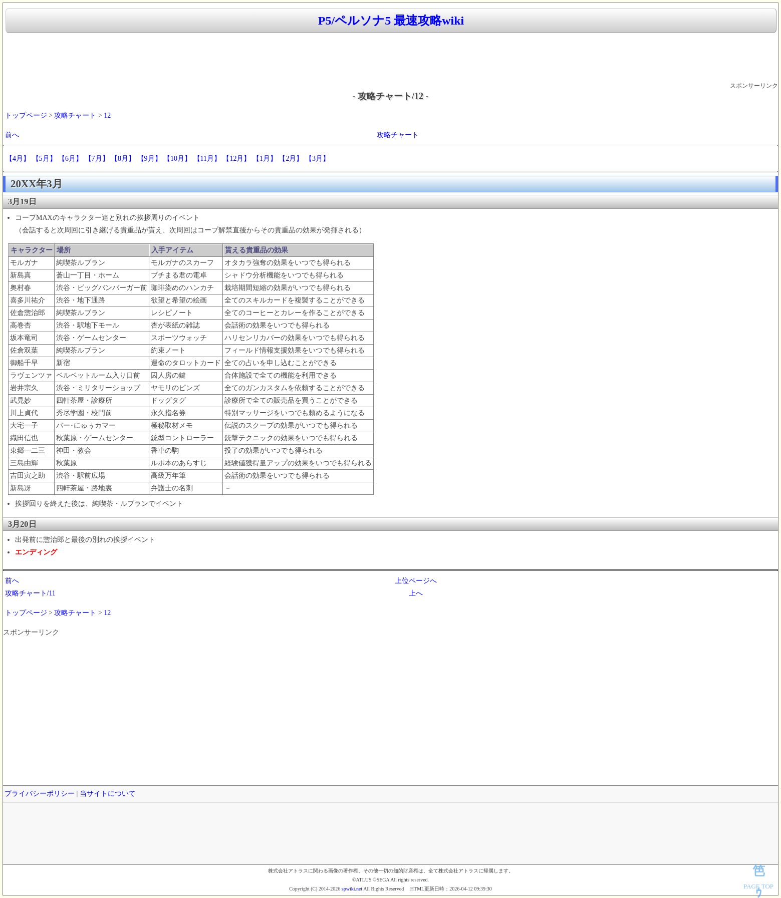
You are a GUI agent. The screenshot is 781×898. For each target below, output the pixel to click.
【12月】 (236, 158)
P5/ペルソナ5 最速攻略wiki (391, 20)
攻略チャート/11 (30, 593)
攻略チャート (75, 115)
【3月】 (317, 158)
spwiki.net (352, 888)
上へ (416, 593)
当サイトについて (108, 793)
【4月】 (18, 158)
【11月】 (207, 158)
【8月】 (123, 158)
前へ (12, 135)
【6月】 (70, 158)
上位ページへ (416, 580)
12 (107, 115)
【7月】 (97, 158)
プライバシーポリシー (40, 793)
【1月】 (264, 158)
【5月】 (44, 158)
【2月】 (291, 158)
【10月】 (177, 158)
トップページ (26, 115)
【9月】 (149, 158)
